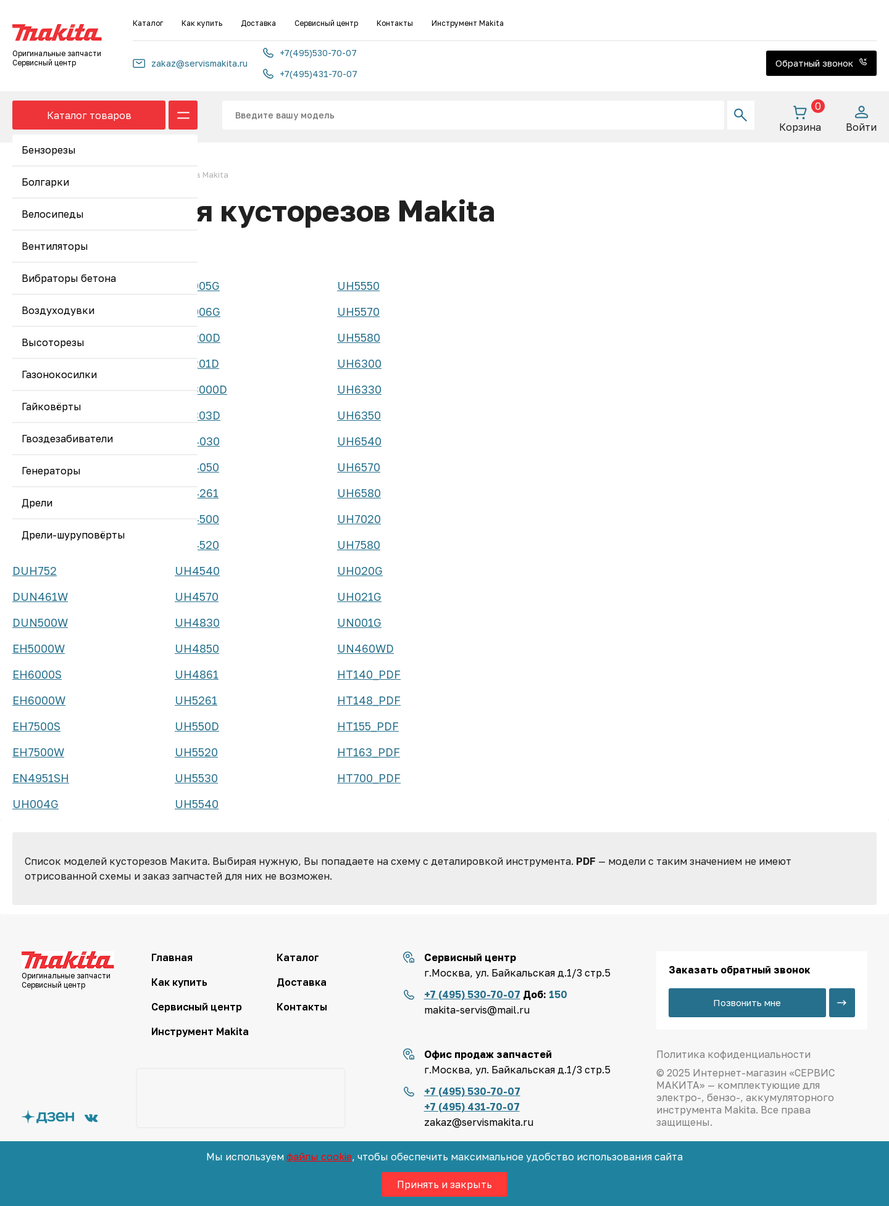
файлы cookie (319, 1156)
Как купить (202, 23)
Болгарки (45, 182)
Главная (172, 957)
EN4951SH (40, 778)
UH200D (197, 337)
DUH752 (34, 570)
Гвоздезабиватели (67, 438)
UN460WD (365, 648)
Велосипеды (53, 214)
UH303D (197, 415)
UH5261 (196, 700)
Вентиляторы (55, 246)
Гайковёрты (51, 406)
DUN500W (40, 622)
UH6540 (359, 441)
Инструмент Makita (468, 23)
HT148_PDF (369, 700)
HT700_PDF (369, 778)
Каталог (148, 23)
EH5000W (38, 648)
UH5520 (196, 752)
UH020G (360, 570)
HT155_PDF (368, 726)
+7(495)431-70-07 (310, 73)
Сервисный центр (326, 23)
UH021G (359, 596)
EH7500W (38, 752)
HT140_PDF (369, 674)
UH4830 (197, 622)
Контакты (395, 23)
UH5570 (358, 311)
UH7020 (359, 519)
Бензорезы (49, 150)
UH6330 (359, 389)
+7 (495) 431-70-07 (472, 1107)
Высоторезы (53, 342)
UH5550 (358, 285)
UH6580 (359, 493)
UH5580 (358, 337)
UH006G (197, 311)
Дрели (37, 503)
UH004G (35, 804)
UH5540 (197, 804)
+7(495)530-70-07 (310, 52)
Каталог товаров (89, 115)
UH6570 (358, 467)
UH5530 (196, 778)
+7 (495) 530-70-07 (472, 994)
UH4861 (197, 674)
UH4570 (197, 596)
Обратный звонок (821, 62)
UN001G (359, 622)
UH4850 (197, 648)
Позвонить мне (747, 1002)
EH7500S (36, 726)
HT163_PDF (368, 752)
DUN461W (40, 596)
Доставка (258, 23)
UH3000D (201, 389)
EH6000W (38, 700)
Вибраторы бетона (69, 278)
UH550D (197, 726)
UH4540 (197, 570)
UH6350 (359, 415)
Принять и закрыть (444, 1184)
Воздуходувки (58, 310)
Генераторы (51, 471)
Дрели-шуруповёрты (73, 535)
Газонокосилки (59, 374)
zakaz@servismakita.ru (190, 63)
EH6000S (37, 674)
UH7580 (358, 544)
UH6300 (359, 363)
